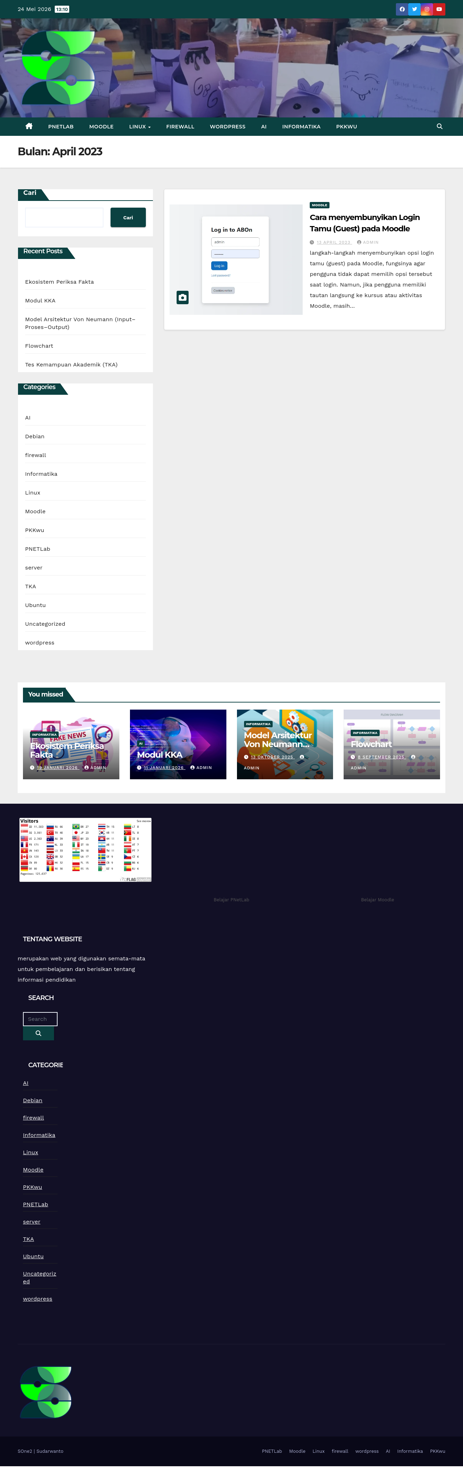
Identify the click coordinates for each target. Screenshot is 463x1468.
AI (264, 126)
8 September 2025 (382, 757)
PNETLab (61, 126)
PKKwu (346, 126)
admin (368, 242)
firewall (180, 126)
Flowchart (39, 345)
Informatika (301, 126)
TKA (30, 586)
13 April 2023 (334, 242)
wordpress (227, 126)
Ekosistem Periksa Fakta (59, 281)
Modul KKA (40, 300)
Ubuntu (35, 605)
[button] (440, 126)
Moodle (101, 126)
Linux (138, 126)
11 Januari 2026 (164, 767)
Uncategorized (45, 623)
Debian (34, 436)
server (33, 567)
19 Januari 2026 (58, 767)
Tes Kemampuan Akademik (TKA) (71, 364)
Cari (29, 193)
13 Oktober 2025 (273, 757)
